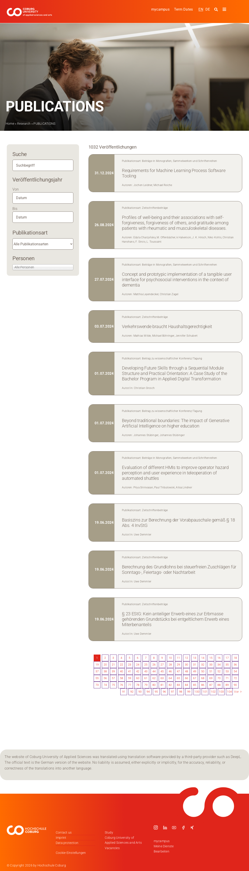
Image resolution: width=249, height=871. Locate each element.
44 (154, 671)
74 (105, 685)
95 (156, 691)
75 (113, 685)
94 (148, 691)
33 (210, 664)
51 (210, 671)
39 (113, 671)
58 (121, 678)
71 (227, 678)
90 (235, 685)
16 (219, 658)
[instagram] (156, 827)
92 (131, 691)
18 (235, 658)
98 (180, 691)
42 (137, 671)
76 (121, 685)
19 (97, 664)
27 (162, 664)
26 (154, 664)
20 (105, 664)
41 (129, 671)
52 (219, 671)
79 (145, 685)
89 (227, 685)
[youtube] (174, 827)
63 (162, 678)
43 (145, 671)
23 (129, 664)
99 (188, 691)
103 (221, 691)
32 (202, 664)
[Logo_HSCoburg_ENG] (29, 9)
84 (186, 685)
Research (24, 123)
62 (154, 678)
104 (229, 691)
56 (105, 678)
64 (170, 678)
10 (170, 658)
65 (178, 678)
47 (178, 671)
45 (162, 671)
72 (235, 678)
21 (113, 664)
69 (210, 678)
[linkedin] (165, 827)
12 (186, 658)
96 (164, 691)
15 (210, 658)
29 (178, 664)
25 (145, 664)
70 (219, 678)
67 (194, 678)
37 (97, 671)
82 (170, 685)
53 (227, 671)
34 (219, 664)
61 (145, 678)
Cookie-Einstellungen (71, 853)
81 (162, 685)
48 (186, 671)
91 (123, 691)
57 (113, 678)
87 (210, 685)
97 (172, 691)
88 (219, 685)
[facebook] (183, 827)
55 (97, 678)
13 (194, 658)
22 (121, 664)
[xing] (192, 827)
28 (170, 664)
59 (129, 678)
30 (186, 664)
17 (227, 658)
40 (121, 671)
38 (105, 671)
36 (235, 664)
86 (202, 685)
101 (204, 691)
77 (129, 685)
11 (178, 658)
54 (235, 671)
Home (10, 123)
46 (170, 671)
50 (202, 671)
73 (97, 685)
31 (194, 664)
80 (154, 685)
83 (178, 685)
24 (137, 664)
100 (196, 691)
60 (137, 678)
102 (213, 691)
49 (194, 671)
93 (140, 691)
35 (227, 664)
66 (186, 678)
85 (194, 685)
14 (202, 658)
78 (137, 685)
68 (202, 678)
